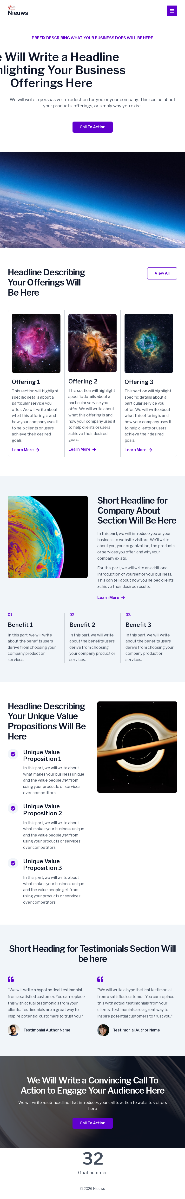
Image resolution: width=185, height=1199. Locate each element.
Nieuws (18, 12)
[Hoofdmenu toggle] (172, 11)
